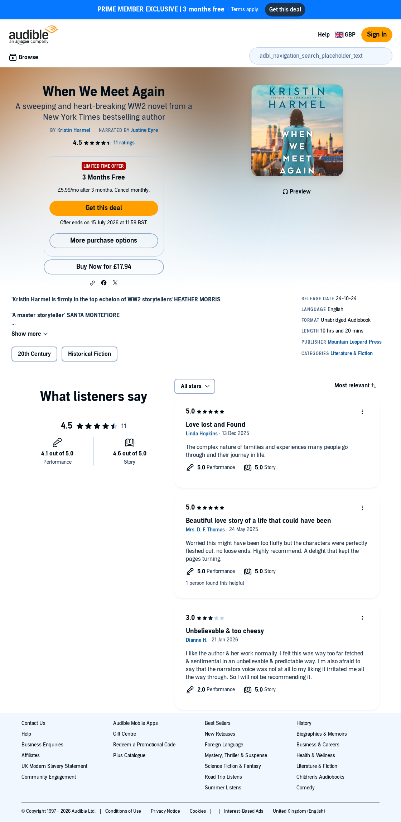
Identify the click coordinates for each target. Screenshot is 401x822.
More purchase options (103, 240)
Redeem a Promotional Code (144, 745)
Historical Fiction (89, 354)
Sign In (377, 34)
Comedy (305, 788)
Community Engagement (48, 777)
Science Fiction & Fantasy (233, 766)
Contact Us (33, 723)
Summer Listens (223, 788)
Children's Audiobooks (320, 777)
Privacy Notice (166, 811)
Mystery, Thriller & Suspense (236, 755)
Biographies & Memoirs (321, 734)
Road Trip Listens (223, 777)
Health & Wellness (315, 755)
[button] (92, 283)
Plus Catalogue (129, 755)
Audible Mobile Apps (135, 723)
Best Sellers (218, 723)
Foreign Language (224, 745)
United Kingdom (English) (299, 811)
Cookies (198, 811)
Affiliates (30, 755)
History (303, 723)
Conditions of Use (123, 811)
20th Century (34, 354)
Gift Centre (124, 734)
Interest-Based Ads (244, 811)
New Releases (220, 734)
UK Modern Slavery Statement (54, 766)
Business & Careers (317, 745)
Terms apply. (178, 9)
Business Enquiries (42, 745)
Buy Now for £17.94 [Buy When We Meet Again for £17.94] (103, 267)
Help (324, 34)
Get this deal (104, 208)
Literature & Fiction (316, 766)
